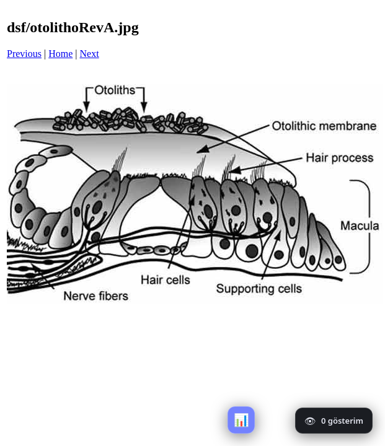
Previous (24, 53)
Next (89, 53)
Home (60, 53)
